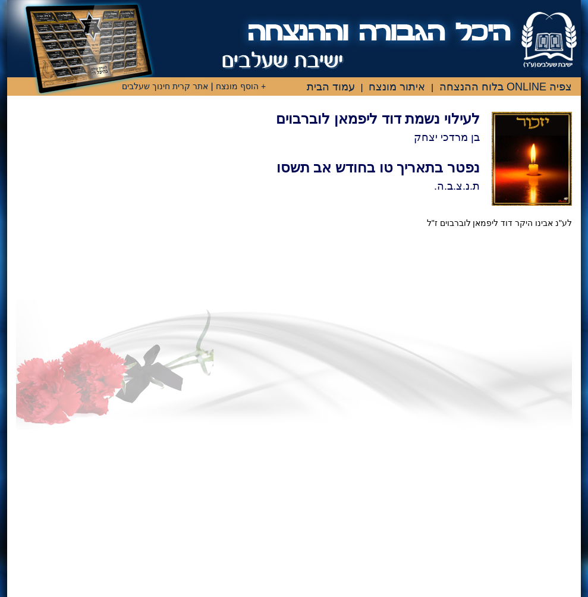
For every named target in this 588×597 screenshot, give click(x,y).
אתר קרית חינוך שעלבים (165, 86)
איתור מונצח (397, 87)
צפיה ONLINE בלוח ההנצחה (505, 87)
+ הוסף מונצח (241, 86)
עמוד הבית (331, 87)
